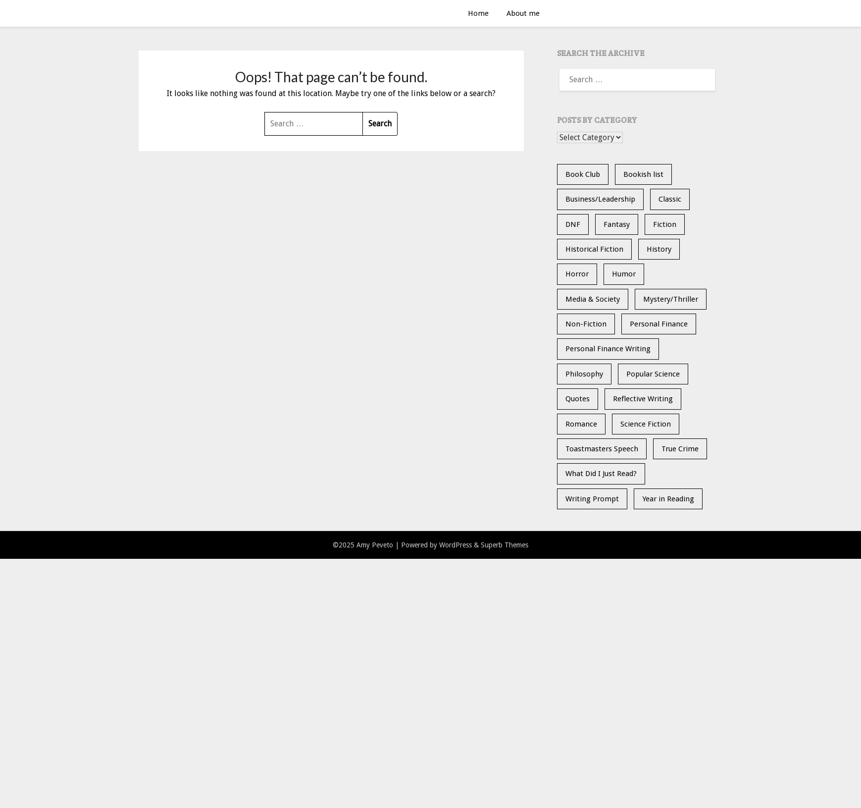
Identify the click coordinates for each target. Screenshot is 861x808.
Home (478, 13)
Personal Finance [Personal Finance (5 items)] (659, 324)
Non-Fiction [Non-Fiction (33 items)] (586, 324)
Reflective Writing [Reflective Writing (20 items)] (643, 398)
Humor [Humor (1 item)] (624, 273)
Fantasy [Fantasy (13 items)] (617, 224)
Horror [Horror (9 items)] (577, 273)
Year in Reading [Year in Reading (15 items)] (668, 498)
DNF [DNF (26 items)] (572, 224)
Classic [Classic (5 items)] (669, 199)
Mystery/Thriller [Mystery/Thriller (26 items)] (670, 299)
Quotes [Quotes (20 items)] (577, 398)
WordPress (455, 545)
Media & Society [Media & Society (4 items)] (592, 299)
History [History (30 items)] (659, 249)
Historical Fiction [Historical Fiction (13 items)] (594, 249)
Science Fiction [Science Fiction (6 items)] (645, 424)
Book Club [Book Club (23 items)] (582, 174)
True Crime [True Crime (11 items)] (680, 448)
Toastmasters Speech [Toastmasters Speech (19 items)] (601, 448)
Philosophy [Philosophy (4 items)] (584, 374)
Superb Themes (504, 545)
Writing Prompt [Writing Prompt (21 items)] (592, 498)
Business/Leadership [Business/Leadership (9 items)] (600, 199)
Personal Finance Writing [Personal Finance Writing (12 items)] (608, 348)
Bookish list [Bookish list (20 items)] (643, 174)
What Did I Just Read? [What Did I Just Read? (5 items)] (601, 473)
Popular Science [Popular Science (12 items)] (653, 374)
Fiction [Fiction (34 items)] (664, 224)
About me (523, 13)
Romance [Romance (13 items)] (581, 424)
